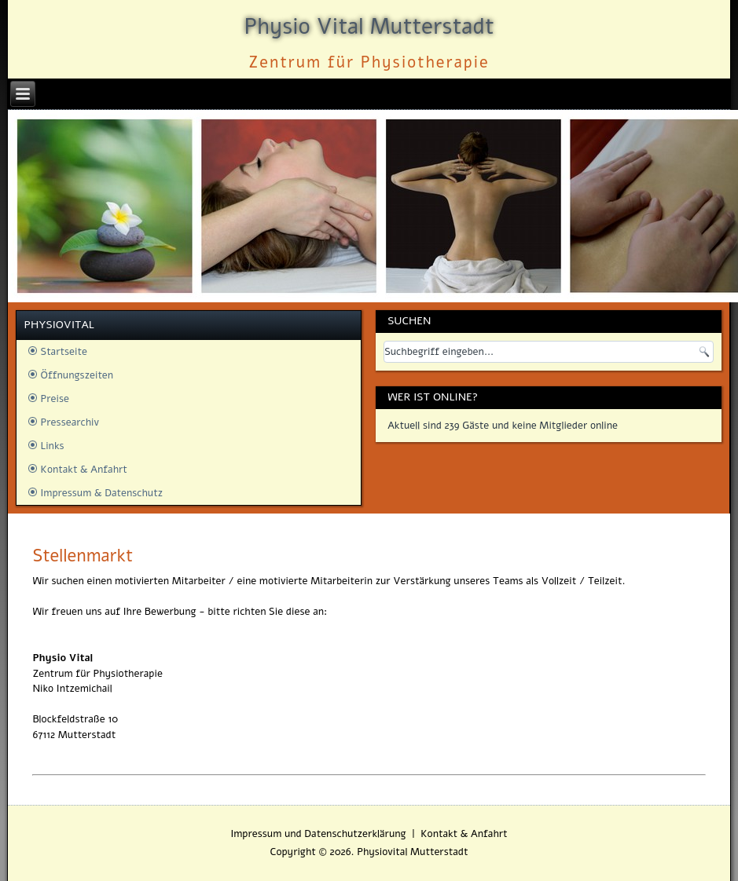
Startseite (64, 352)
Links (52, 446)
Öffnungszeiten (77, 375)
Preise (55, 399)
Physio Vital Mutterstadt (369, 27)
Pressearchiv (70, 422)
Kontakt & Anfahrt (84, 469)
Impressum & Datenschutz (102, 493)
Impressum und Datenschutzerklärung (318, 834)
